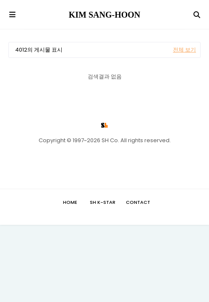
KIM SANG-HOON (105, 14)
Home (70, 202)
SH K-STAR (102, 202)
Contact (138, 202)
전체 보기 (184, 50)
